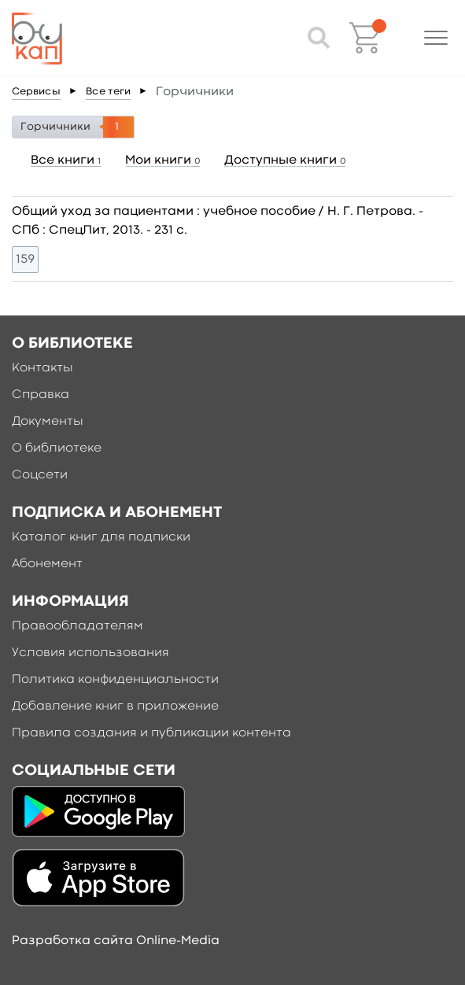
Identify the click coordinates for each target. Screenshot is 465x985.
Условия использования (90, 653)
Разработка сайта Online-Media (116, 940)
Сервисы (36, 91)
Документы (47, 421)
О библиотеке (56, 448)
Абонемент (47, 564)
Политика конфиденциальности (115, 679)
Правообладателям (77, 626)
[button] (436, 37)
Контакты (42, 368)
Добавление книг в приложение (115, 706)
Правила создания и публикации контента (151, 733)
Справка (40, 394)
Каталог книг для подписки (101, 537)
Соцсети (40, 475)
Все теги (108, 91)
